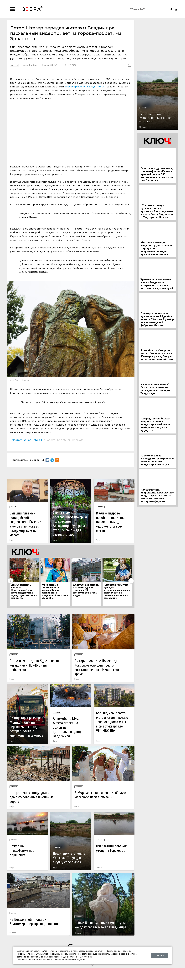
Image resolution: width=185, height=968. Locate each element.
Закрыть (159, 955)
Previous (10, 581)
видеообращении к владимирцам (85, 86)
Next (131, 581)
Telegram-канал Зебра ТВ (27, 439)
